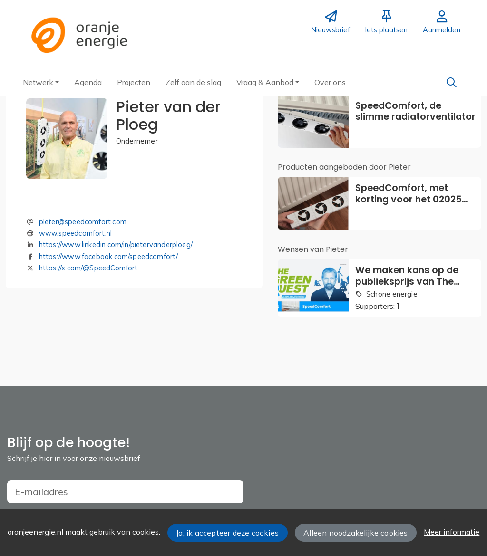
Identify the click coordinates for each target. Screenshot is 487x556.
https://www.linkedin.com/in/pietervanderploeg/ (116, 244)
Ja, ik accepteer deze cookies (227, 532)
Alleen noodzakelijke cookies (355, 532)
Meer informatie (451, 532)
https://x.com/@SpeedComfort (88, 267)
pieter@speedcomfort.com (83, 221)
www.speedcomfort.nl (75, 233)
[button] (41, 82)
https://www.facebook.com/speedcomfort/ (108, 256)
